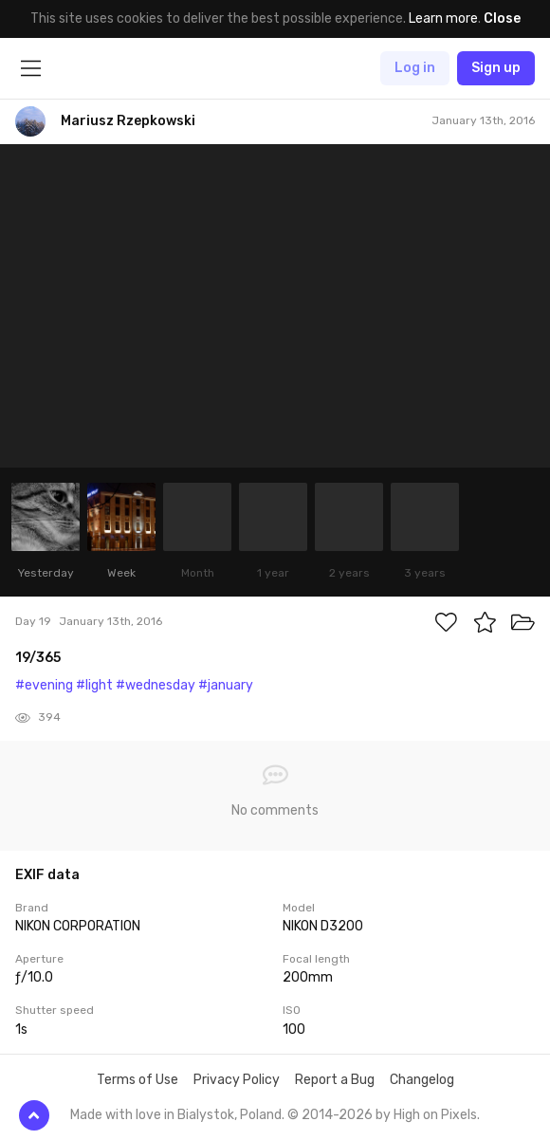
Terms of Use (137, 1080)
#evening (44, 685)
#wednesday (155, 685)
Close (502, 18)
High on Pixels (435, 1115)
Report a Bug (335, 1080)
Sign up (496, 68)
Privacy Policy (236, 1080)
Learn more (443, 18)
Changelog (422, 1080)
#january (225, 685)
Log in (414, 68)
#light (94, 685)
